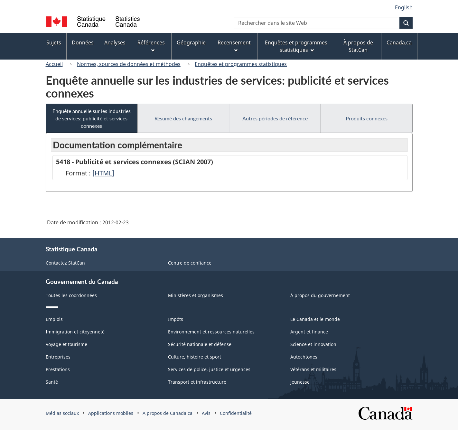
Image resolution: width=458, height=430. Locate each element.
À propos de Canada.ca (167, 413)
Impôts (175, 319)
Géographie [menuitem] (191, 42)
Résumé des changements (183, 118)
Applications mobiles (110, 413)
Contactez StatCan (65, 263)
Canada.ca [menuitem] (399, 42)
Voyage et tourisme (66, 344)
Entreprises (58, 357)
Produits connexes (367, 118)
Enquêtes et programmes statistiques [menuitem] (296, 46)
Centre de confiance (189, 263)
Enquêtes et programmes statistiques (241, 64)
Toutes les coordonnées (71, 295)
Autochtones (303, 357)
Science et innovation (313, 344)
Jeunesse (300, 382)
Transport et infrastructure (197, 382)
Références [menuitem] (151, 45)
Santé (52, 382)
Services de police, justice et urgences (209, 369)
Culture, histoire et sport (194, 357)
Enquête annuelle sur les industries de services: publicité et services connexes (91, 118)
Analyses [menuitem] (115, 42)
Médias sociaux (62, 413)
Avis (206, 413)
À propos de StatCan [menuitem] (358, 46)
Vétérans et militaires (313, 369)
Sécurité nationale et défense (199, 344)
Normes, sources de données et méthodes (129, 64)
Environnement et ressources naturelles (211, 332)
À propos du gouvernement (320, 295)
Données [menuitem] (83, 42)
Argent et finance (309, 332)
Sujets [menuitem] (53, 42)
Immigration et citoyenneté (75, 332)
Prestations (58, 369)
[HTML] (103, 173)
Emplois (54, 319)
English (404, 7)
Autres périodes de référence (275, 118)
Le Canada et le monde (315, 319)
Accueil (54, 64)
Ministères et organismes (195, 295)
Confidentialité (236, 413)
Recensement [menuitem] (234, 45)
